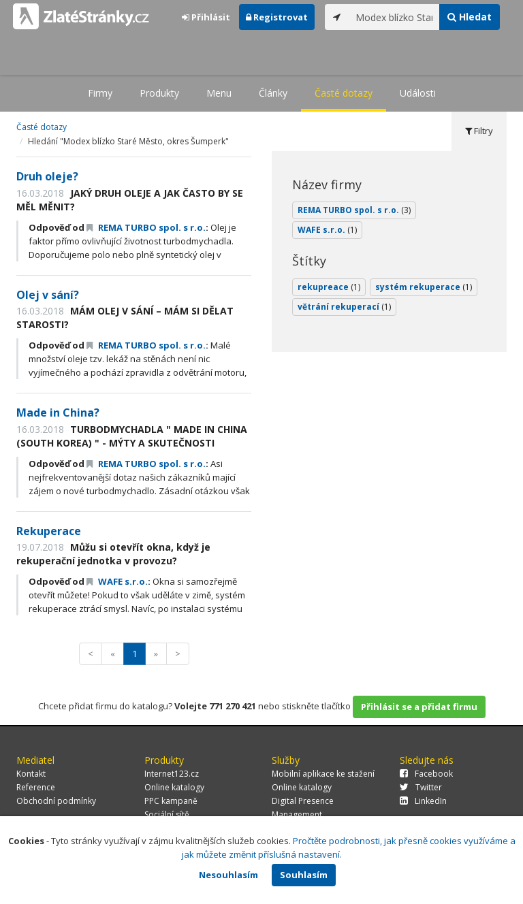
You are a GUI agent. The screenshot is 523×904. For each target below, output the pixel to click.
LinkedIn (423, 801)
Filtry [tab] (479, 131)
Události (418, 92)
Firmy (100, 92)
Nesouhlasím (228, 875)
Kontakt (31, 773)
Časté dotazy (344, 92)
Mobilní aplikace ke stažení (323, 773)
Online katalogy (174, 787)
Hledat (469, 16)
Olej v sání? (47, 294)
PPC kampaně (170, 801)
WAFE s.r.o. (117, 581)
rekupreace (329, 287)
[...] (394, 17)
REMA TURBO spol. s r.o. (146, 227)
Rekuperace (48, 530)
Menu (219, 92)
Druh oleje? (47, 176)
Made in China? (57, 412)
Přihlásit (206, 17)
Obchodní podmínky (56, 801)
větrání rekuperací (344, 306)
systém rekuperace (423, 287)
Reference (35, 787)
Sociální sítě (166, 814)
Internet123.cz (171, 773)
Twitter (421, 787)
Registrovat (277, 17)
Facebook (426, 773)
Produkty (159, 92)
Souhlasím (304, 875)
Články (273, 92)
